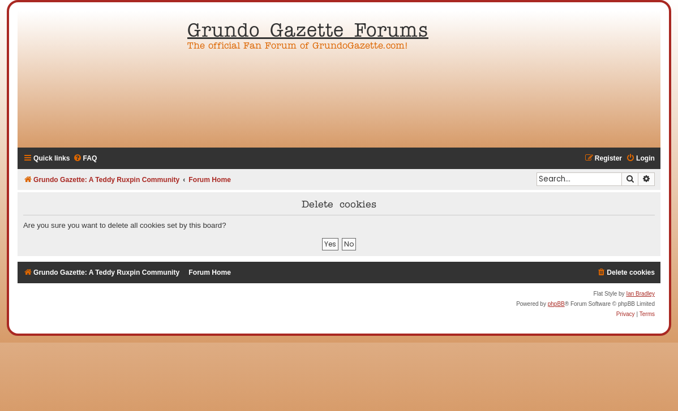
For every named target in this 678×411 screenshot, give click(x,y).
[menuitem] (85, 158)
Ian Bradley (640, 294)
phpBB (556, 304)
